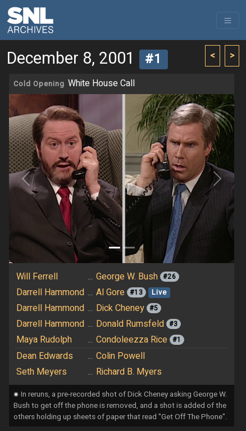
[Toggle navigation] (227, 20)
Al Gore (110, 292)
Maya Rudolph (44, 339)
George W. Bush (127, 276)
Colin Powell (120, 356)
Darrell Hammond (50, 292)
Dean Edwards (44, 356)
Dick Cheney (120, 308)
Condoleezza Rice (131, 339)
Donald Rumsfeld (130, 324)
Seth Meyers (41, 372)
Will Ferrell (37, 276)
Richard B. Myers (129, 372)
